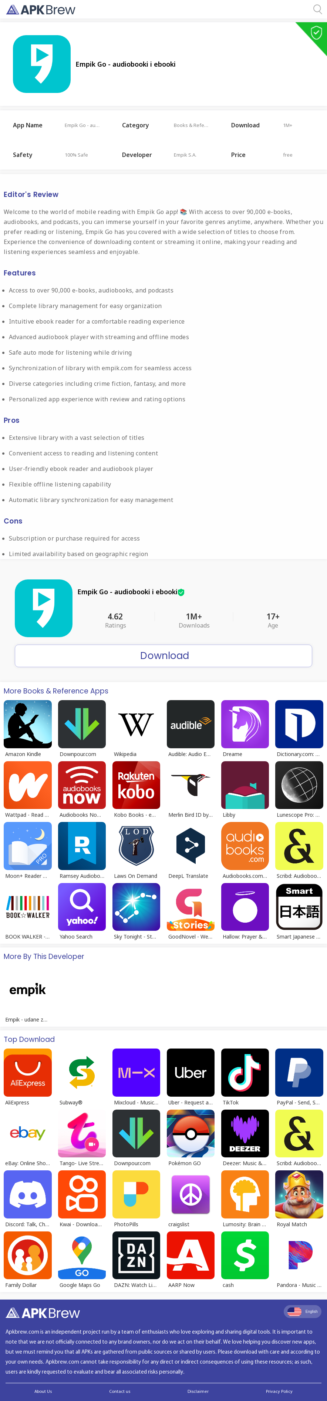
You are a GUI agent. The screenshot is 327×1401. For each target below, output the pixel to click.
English (302, 1311)
